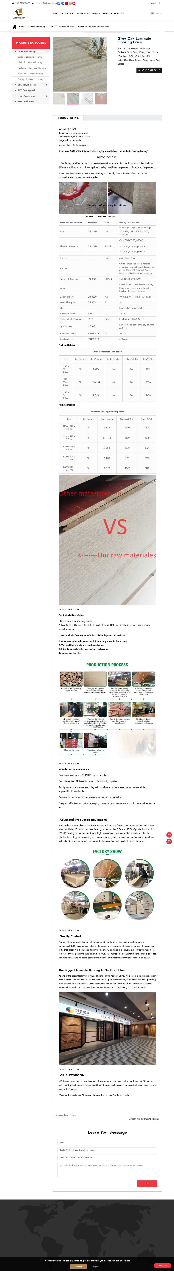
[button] (104, 98)
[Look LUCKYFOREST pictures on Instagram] (70, 3)
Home (21, 26)
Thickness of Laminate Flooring (32, 68)
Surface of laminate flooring (30, 73)
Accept (78, 1266)
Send (147, 1183)
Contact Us (162, 1265)
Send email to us (151, 70)
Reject (96, 1266)
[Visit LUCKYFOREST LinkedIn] (62, 3)
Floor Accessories (26, 96)
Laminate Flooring (37, 26)
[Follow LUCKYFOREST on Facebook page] (58, 3)
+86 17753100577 (21, 3)
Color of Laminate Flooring (61, 26)
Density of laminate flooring (30, 79)
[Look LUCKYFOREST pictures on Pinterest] (73, 3)
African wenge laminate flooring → (145, 1118)
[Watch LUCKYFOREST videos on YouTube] (66, 3)
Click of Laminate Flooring (30, 62)
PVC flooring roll (26, 90)
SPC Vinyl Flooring (27, 84)
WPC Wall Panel (26, 101)
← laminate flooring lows (64, 1115)
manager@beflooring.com (44, 3)
